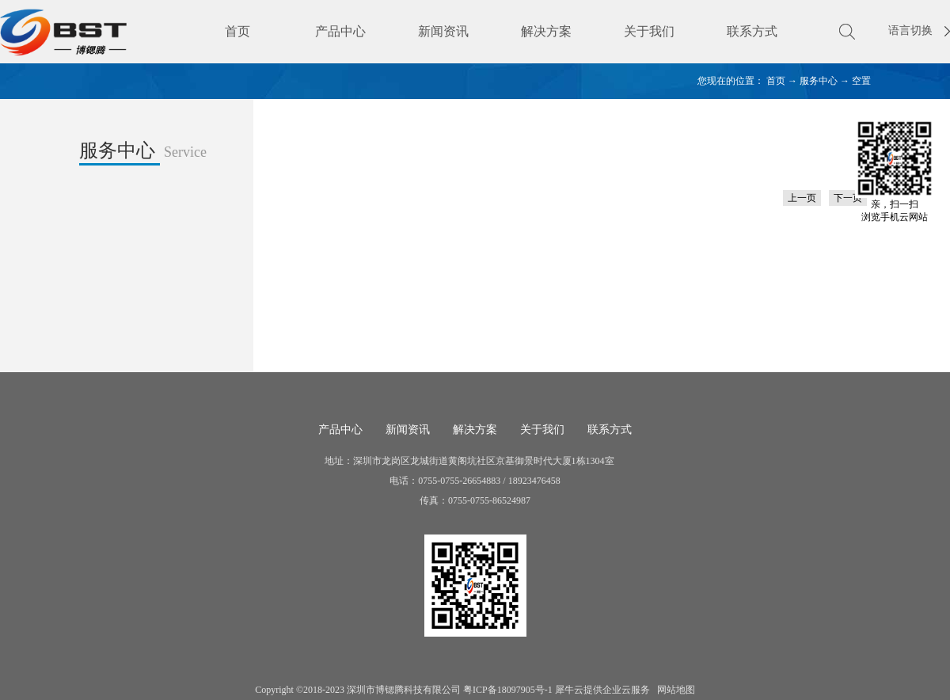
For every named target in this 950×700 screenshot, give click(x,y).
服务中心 (819, 80)
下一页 (848, 198)
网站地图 (673, 689)
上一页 (802, 198)
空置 (861, 80)
